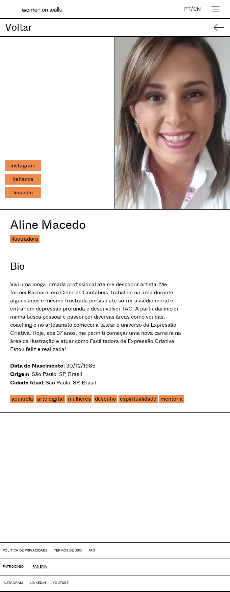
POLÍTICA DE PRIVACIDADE (25, 550)
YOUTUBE (61, 583)
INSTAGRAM (13, 583)
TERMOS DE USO (68, 550)
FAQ (91, 550)
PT (187, 8)
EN (197, 8)
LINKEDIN (38, 583)
